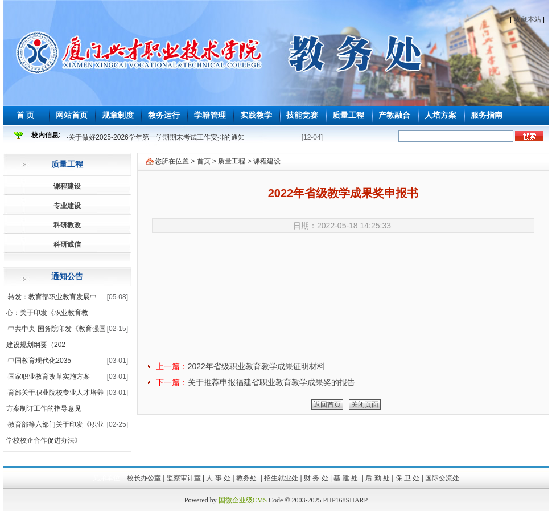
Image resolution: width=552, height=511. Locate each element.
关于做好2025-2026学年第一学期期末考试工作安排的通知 (156, 137)
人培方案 (440, 115)
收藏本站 (527, 19)
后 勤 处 (377, 478)
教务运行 (164, 115)
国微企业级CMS (243, 500)
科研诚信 (67, 244)
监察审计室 (184, 478)
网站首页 (72, 115)
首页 (204, 161)
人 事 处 (218, 478)
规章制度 (118, 115)
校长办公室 (144, 478)
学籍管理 (210, 115)
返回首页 (327, 404)
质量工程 (348, 115)
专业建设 (67, 206)
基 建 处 (346, 478)
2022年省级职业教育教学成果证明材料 (256, 366)
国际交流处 (442, 478)
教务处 (247, 478)
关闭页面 (364, 404)
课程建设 (67, 186)
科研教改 (67, 225)
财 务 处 (316, 478)
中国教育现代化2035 (39, 361)
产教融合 (394, 115)
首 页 (26, 115)
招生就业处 (281, 478)
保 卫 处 (408, 478)
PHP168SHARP (345, 500)
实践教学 (256, 115)
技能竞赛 (302, 115)
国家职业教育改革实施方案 (49, 377)
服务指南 (486, 115)
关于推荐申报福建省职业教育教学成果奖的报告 (271, 382)
